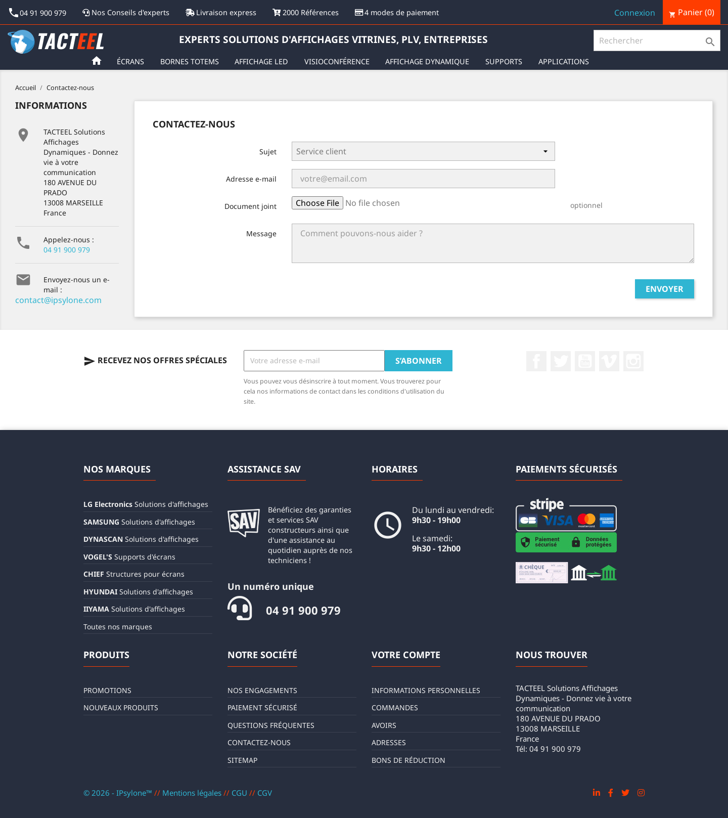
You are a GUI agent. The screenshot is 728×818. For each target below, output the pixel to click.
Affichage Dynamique (429, 61)
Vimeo (609, 361)
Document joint (250, 206)
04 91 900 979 (66, 249)
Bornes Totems (191, 61)
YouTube (585, 361)
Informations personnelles (426, 690)
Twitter (561, 361)
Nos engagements (262, 690)
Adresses (389, 742)
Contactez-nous (259, 742)
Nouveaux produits (120, 707)
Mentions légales (192, 793)
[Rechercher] (657, 40)
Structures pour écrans (134, 574)
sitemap (242, 760)
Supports (505, 61)
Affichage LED (263, 61)
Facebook (536, 361)
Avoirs (384, 725)
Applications (565, 61)
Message (261, 233)
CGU (240, 793)
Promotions (107, 690)
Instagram (633, 361)
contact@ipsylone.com (58, 300)
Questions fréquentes (271, 725)
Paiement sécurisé (262, 707)
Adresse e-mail (251, 179)
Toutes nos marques (117, 626)
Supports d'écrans (129, 557)
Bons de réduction (408, 760)
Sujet (268, 151)
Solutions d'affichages (145, 504)
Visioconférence (339, 61)
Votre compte (406, 655)
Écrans (132, 61)
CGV (264, 793)
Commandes (395, 707)
